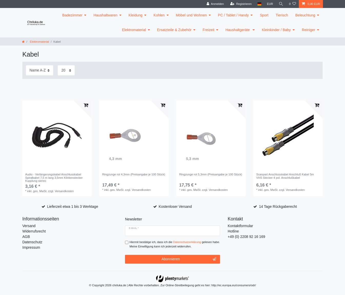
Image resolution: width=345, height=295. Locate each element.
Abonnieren (188, 259)
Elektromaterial (134, 30)
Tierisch (282, 15)
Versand (28, 226)
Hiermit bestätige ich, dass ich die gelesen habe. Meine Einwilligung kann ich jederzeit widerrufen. (175, 244)
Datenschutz (32, 242)
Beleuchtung (305, 15)
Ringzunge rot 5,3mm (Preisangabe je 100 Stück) (210, 174)
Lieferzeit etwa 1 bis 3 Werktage (72, 206)
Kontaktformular (240, 226)
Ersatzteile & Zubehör (174, 30)
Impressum (31, 247)
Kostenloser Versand (175, 206)
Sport (264, 15)
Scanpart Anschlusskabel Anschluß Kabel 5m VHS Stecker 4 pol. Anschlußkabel (285, 176)
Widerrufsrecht (34, 231)
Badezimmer (72, 15)
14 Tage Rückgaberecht (278, 206)
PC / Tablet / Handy (233, 15)
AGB (26, 237)
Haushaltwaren (105, 15)
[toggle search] (281, 4)
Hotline (233, 231)
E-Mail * (134, 228)
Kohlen (159, 15)
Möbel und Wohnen (191, 15)
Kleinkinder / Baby (276, 30)
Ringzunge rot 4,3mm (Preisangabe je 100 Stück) (133, 174)
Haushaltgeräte (238, 30)
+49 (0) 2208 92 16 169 (246, 237)
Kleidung (136, 15)
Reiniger (308, 30)
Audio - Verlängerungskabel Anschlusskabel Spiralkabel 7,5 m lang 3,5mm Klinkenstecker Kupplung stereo (54, 177)
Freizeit (208, 30)
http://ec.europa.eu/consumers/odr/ (233, 285)
